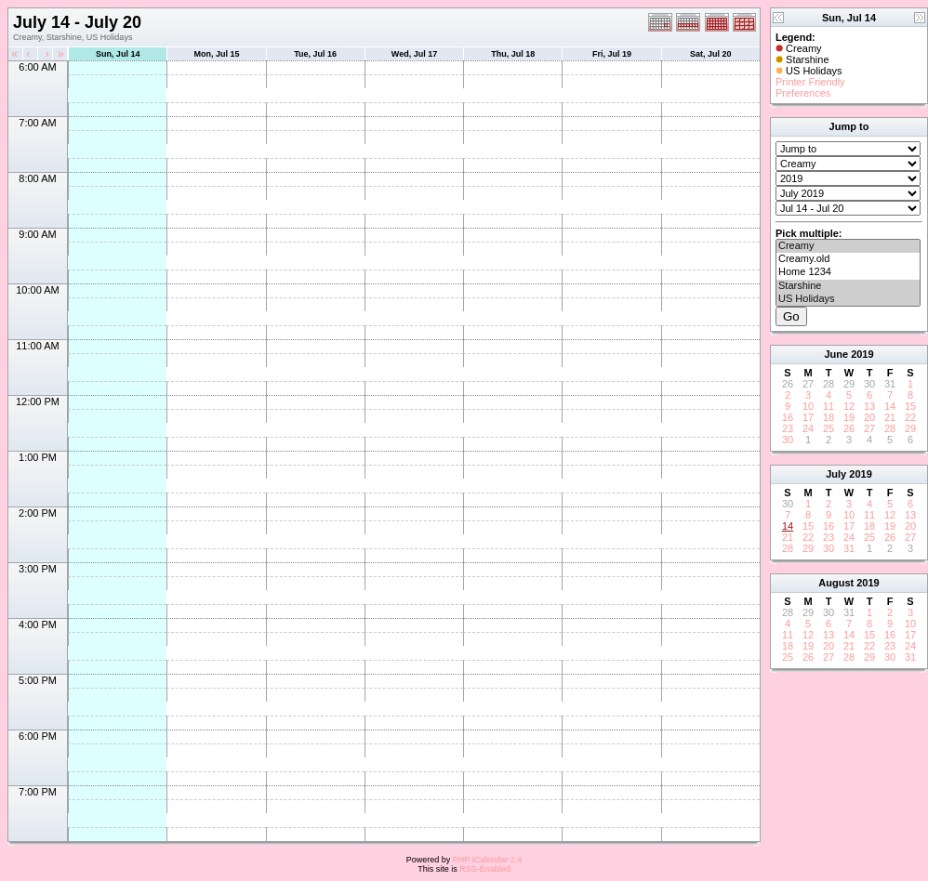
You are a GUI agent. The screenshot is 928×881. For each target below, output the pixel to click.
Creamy (848, 246)
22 (910, 417)
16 (787, 417)
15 (910, 406)
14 (889, 406)
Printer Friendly (810, 81)
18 (828, 417)
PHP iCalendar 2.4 (487, 859)
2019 (862, 354)
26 (849, 428)
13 (869, 406)
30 (787, 439)
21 (889, 417)
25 (828, 428)
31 (849, 548)
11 (828, 406)
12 (849, 406)
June (836, 354)
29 (910, 428)
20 (869, 417)
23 (787, 428)
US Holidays (848, 299)
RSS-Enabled (484, 869)
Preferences (803, 93)
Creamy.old (848, 259)
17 (808, 417)
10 (808, 406)
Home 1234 (848, 272)
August (836, 582)
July (836, 474)
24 (808, 428)
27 (869, 428)
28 (889, 428)
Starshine (848, 286)
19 (849, 417)
